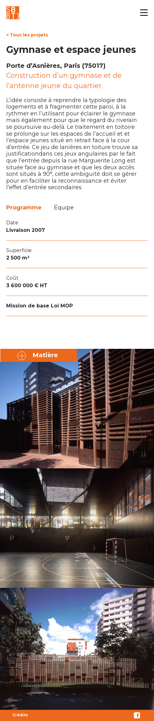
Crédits (20, 715)
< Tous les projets (27, 35)
